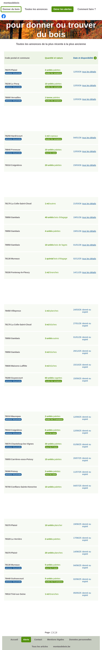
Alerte (26, 639)
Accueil (14, 639)
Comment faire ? (87, 9)
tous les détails (89, 72)
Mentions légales (55, 639)
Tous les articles (40, 646)
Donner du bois (11, 9)
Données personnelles (80, 639)
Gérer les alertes (62, 9)
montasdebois (11, 3)
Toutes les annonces (36, 9)
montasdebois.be (61, 646)
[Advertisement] (51, 118)
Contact (38, 639)
